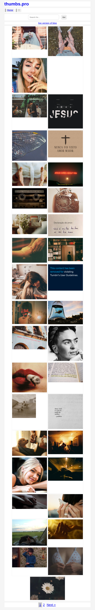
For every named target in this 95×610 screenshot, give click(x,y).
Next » (51, 605)
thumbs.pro (16, 3)
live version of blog (47, 23)
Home (10, 10)
